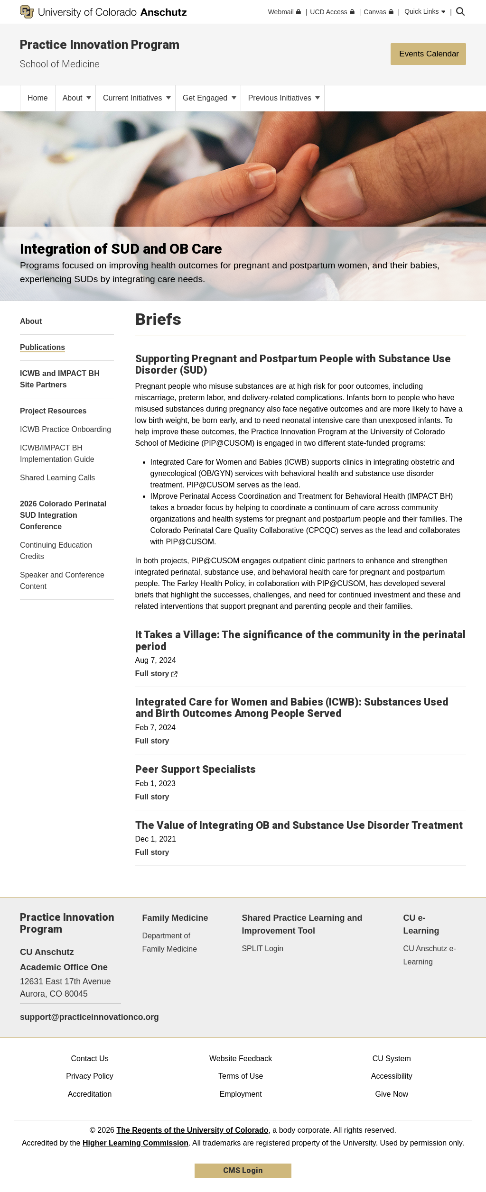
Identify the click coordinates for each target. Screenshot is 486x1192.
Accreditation (90, 1094)
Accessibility (391, 1076)
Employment (241, 1094)
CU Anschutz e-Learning (429, 954)
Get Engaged (209, 98)
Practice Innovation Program (99, 44)
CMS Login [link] (242, 1170)
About (77, 98)
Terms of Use (240, 1076)
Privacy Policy (89, 1076)
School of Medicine (60, 64)
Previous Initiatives (284, 98)
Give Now (391, 1094)
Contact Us (89, 1058)
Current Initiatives (137, 98)
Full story (177, 673)
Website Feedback (240, 1058)
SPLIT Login (262, 948)
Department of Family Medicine (169, 942)
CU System (392, 1058)
